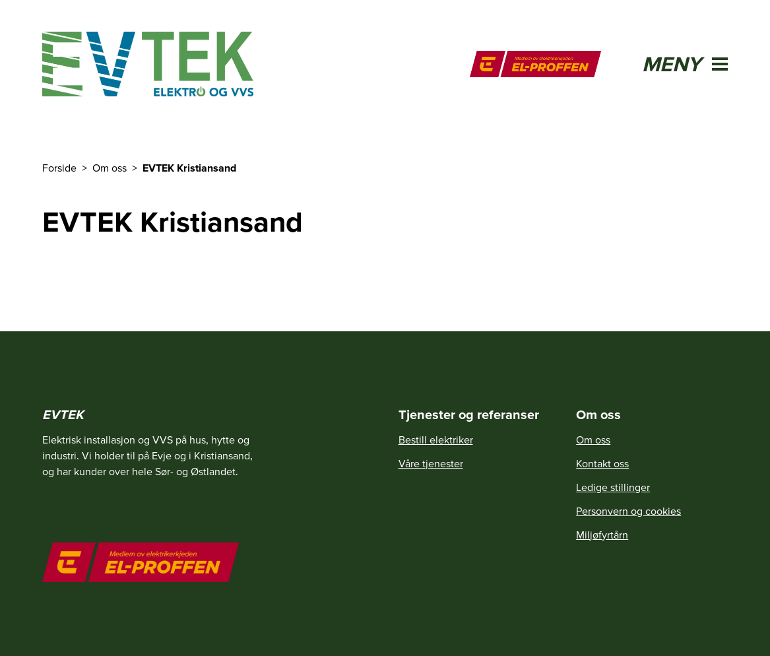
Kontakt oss (602, 463)
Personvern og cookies (628, 511)
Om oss (593, 439)
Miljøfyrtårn (602, 535)
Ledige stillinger (613, 487)
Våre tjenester (431, 463)
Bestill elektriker (436, 439)
